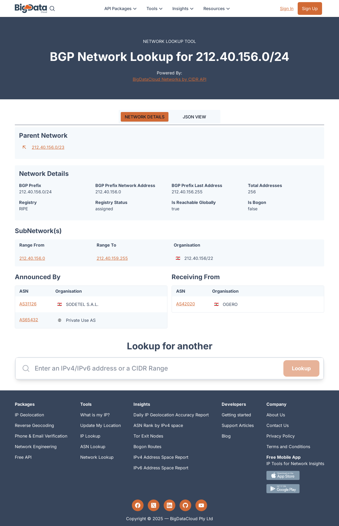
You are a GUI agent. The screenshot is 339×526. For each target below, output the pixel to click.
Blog (226, 436)
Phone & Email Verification (41, 436)
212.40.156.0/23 (48, 147)
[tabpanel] (169, 227)
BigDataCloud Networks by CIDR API (169, 79)
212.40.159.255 (112, 258)
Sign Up (310, 8)
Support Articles (238, 425)
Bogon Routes (147, 446)
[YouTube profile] (201, 505)
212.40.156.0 (32, 258)
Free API (23, 457)
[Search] (52, 8)
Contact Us (277, 425)
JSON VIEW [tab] (194, 116)
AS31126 (28, 303)
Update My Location (100, 425)
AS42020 (185, 303)
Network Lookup (97, 457)
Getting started (236, 414)
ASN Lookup (92, 446)
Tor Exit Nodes (148, 436)
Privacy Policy (280, 436)
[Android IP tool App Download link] (295, 488)
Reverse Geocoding (34, 425)
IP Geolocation (29, 414)
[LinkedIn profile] (169, 505)
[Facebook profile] (138, 505)
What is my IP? (95, 414)
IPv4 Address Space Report (160, 457)
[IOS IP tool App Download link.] (295, 475)
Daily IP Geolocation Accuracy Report (171, 414)
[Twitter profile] (153, 505)
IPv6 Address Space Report (160, 467)
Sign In (286, 8)
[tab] (144, 117)
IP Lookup (90, 436)
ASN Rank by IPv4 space (158, 425)
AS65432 (28, 319)
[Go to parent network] (24, 147)
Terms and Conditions (288, 446)
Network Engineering (36, 446)
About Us (275, 414)
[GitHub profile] (185, 505)
